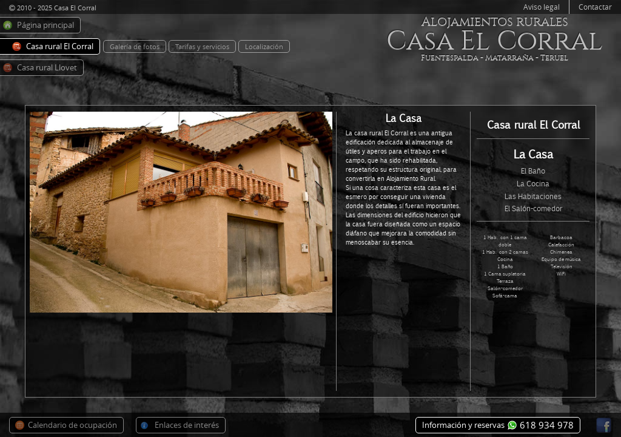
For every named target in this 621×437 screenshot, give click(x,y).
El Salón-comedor (533, 208)
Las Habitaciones (533, 196)
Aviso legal (541, 7)
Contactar (595, 7)
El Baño (533, 171)
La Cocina (533, 183)
